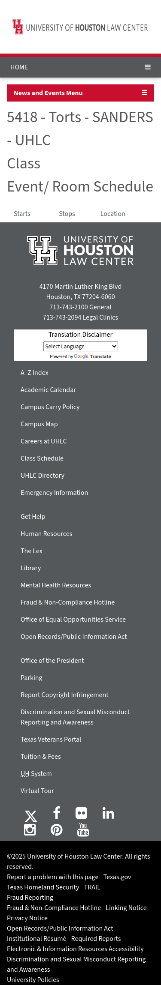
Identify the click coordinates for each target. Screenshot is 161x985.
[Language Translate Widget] (80, 346)
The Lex (32, 551)
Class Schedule (42, 458)
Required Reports (96, 938)
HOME (19, 67)
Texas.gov (117, 877)
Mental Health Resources (56, 585)
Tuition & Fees (41, 756)
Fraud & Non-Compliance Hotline (68, 602)
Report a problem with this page (52, 877)
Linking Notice (126, 908)
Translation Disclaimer (80, 334)
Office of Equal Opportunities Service (73, 619)
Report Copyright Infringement (65, 695)
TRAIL (92, 887)
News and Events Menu (48, 93)
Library (31, 568)
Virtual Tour (37, 791)
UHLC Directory (42, 475)
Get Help (33, 516)
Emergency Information (54, 492)
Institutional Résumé (36, 938)
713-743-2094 (62, 317)
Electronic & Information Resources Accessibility (75, 949)
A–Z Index (35, 372)
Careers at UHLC (44, 441)
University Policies (33, 980)
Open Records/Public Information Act (74, 636)
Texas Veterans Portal (51, 739)
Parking (32, 678)
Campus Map (39, 424)
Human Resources (46, 534)
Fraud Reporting (30, 897)
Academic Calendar (48, 390)
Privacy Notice (27, 918)
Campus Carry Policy (50, 407)
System (36, 773)
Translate (92, 356)
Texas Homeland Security (43, 887)
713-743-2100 (68, 307)
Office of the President (52, 660)
